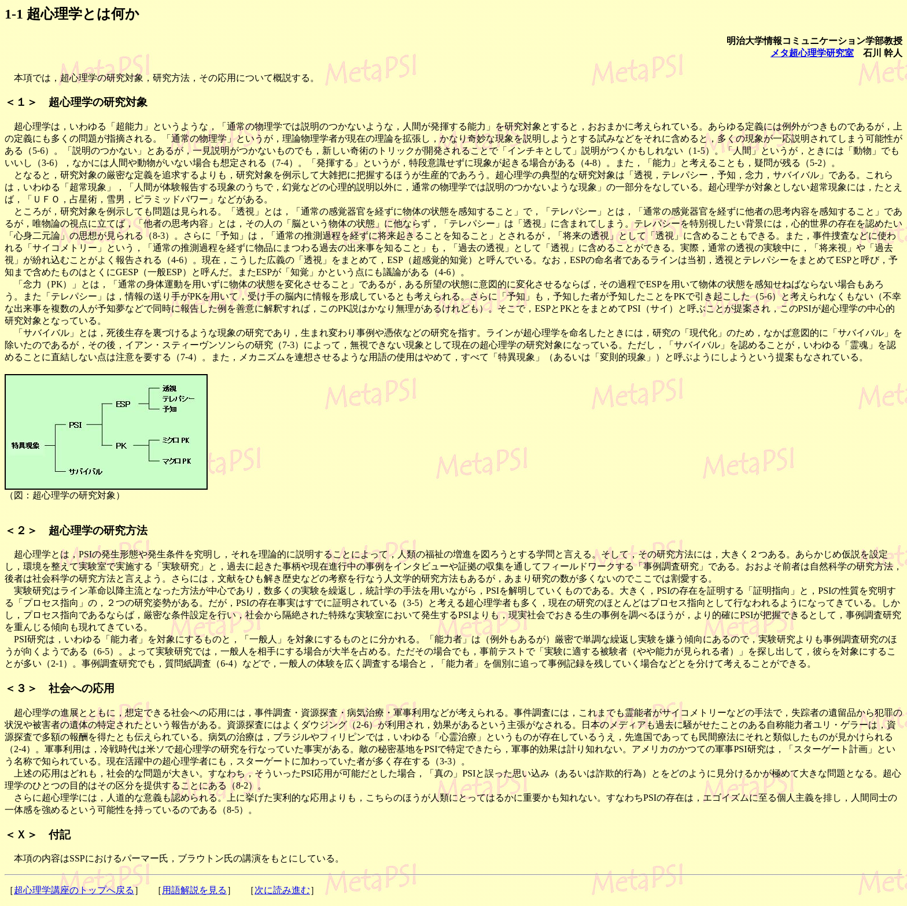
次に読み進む (282, 890)
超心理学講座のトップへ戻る (74, 890)
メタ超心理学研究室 (812, 53)
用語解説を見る (194, 890)
